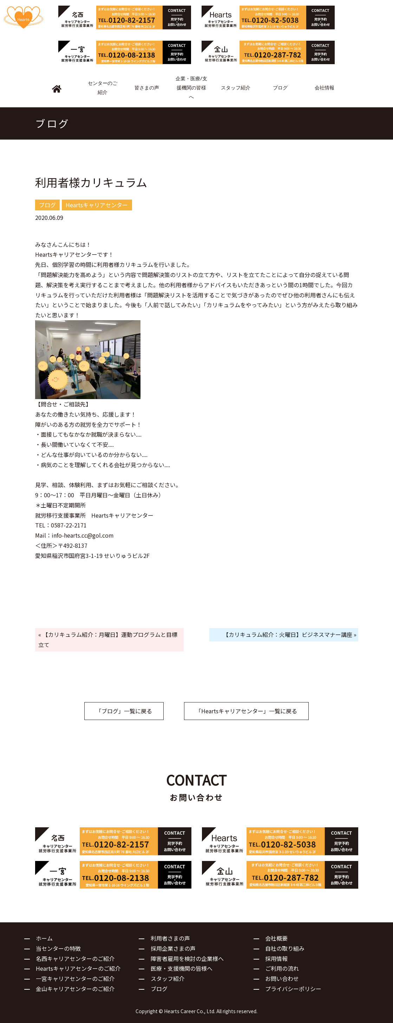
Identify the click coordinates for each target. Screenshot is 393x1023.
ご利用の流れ (282, 968)
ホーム (44, 938)
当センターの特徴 (58, 948)
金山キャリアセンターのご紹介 (75, 988)
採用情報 (276, 958)
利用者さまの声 (170, 938)
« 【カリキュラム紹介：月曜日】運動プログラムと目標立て (107, 639)
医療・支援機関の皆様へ (181, 968)
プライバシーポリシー (293, 988)
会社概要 (276, 938)
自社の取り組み (284, 948)
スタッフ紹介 (167, 978)
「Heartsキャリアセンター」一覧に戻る (246, 711)
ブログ (159, 988)
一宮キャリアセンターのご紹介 (75, 978)
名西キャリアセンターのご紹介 (75, 958)
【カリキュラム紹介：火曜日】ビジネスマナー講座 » (289, 634)
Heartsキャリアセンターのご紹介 (78, 968)
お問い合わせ (282, 978)
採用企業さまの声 (173, 948)
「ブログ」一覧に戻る (124, 711)
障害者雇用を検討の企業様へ (187, 958)
